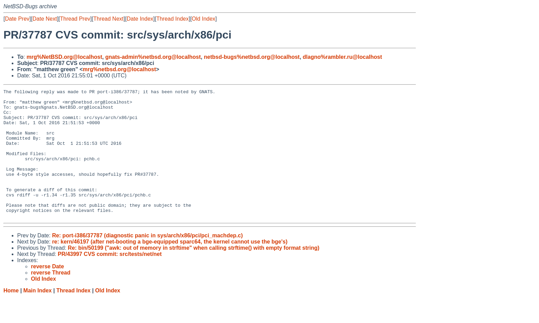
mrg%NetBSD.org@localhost (64, 57)
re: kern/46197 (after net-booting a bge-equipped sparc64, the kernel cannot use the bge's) (169, 267)
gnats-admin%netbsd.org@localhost (153, 57)
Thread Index (172, 19)
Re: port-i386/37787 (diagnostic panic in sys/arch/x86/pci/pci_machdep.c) (147, 261)
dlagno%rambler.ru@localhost (342, 57)
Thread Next (108, 19)
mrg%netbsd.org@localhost (119, 69)
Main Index (37, 316)
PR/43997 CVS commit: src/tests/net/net (110, 280)
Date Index (139, 19)
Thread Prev (75, 19)
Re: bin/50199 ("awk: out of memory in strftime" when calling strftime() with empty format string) (193, 274)
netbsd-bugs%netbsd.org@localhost (252, 57)
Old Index (203, 19)
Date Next (44, 19)
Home (11, 316)
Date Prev (17, 19)
